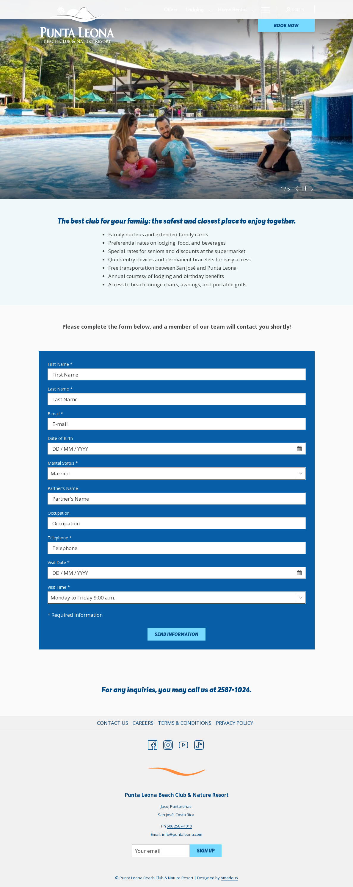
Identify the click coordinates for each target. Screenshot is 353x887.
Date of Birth (60, 438)
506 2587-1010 (179, 826)
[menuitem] (113, 723)
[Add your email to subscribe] (161, 850)
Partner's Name (63, 488)
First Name (60, 364)
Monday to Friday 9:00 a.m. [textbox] (83, 597)
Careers (143, 722)
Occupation (59, 513)
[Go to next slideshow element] (312, 188)
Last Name (60, 389)
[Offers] (170, 9)
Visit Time (59, 587)
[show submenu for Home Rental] (254, 9)
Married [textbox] (60, 473)
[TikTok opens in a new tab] (199, 744)
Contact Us (112, 722)
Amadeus (229, 877)
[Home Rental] (232, 9)
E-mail (55, 413)
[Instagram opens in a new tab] (168, 744)
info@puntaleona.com (182, 834)
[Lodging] (194, 9)
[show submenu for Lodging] (211, 9)
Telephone (60, 538)
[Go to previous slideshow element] (296, 188)
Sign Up (205, 851)
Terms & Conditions (184, 722)
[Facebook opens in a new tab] (152, 744)
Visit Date (59, 562)
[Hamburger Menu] (263, 9)
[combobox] (177, 449)
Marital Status (63, 463)
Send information (176, 634)
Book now (286, 25)
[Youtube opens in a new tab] (183, 744)
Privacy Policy (234, 722)
